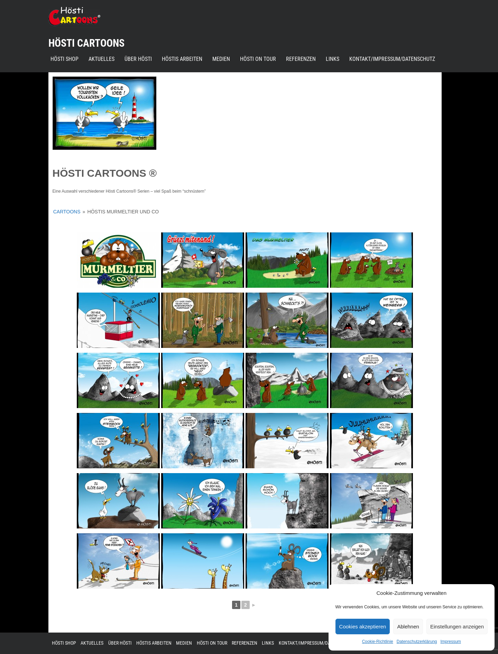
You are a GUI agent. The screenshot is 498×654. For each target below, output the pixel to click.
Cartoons (67, 211)
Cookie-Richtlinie (377, 641)
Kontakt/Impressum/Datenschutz (392, 59)
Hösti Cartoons (86, 43)
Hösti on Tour (258, 59)
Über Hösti (138, 59)
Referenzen (301, 59)
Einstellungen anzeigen (457, 626)
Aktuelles (101, 59)
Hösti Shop (64, 59)
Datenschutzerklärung (417, 641)
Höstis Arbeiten (182, 59)
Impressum (450, 641)
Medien (221, 59)
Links (332, 59)
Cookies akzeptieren (362, 626)
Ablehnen (408, 626)
